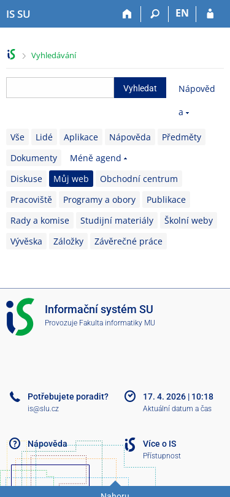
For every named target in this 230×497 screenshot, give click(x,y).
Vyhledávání (53, 55)
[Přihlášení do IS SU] (210, 14)
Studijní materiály (116, 220)
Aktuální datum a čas (177, 408)
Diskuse (26, 178)
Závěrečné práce (128, 241)
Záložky (68, 241)
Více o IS (159, 444)
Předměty (181, 137)
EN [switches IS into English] (182, 13)
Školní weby (188, 220)
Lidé (44, 137)
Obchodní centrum (139, 178)
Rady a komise (39, 220)
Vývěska (26, 241)
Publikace (166, 199)
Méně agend (95, 158)
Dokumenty (33, 158)
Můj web (71, 178)
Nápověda (130, 137)
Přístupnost (162, 456)
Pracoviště (31, 199)
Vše (17, 137)
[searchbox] (60, 87)
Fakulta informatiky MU (117, 323)
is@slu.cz (43, 408)
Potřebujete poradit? (68, 396)
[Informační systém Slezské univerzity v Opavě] (18, 14)
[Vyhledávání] (155, 14)
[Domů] (127, 14)
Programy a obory (99, 199)
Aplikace (81, 137)
